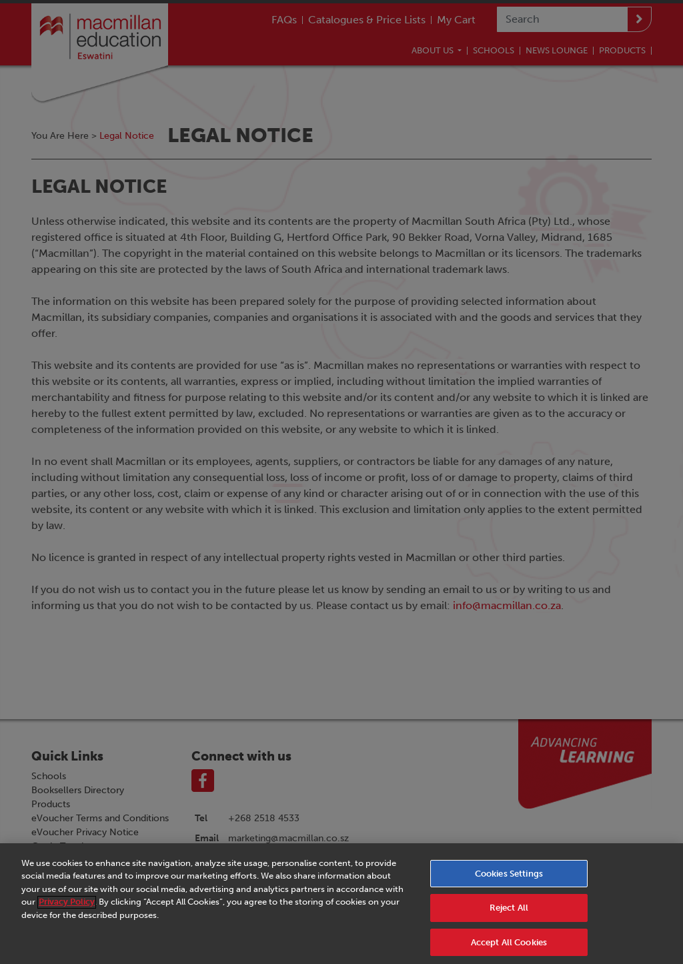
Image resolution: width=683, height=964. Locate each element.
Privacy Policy (67, 906)
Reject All (509, 912)
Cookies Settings (509, 877)
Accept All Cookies (509, 946)
